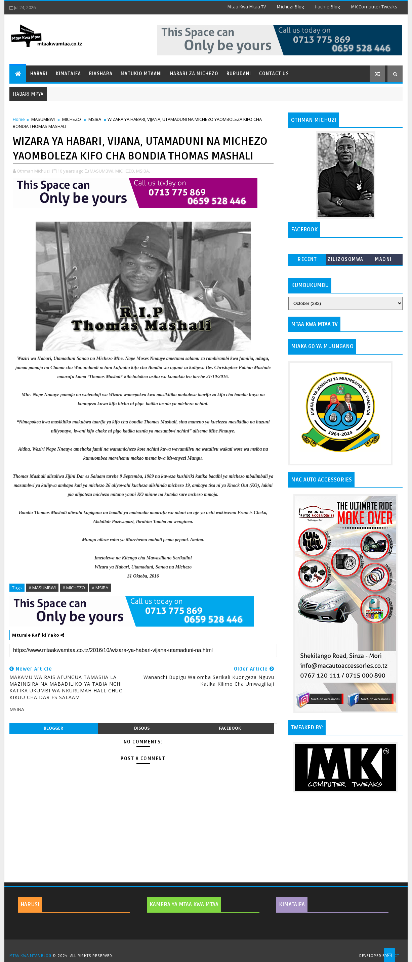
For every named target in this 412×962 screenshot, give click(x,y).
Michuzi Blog (290, 7)
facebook (230, 728)
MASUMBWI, (102, 171)
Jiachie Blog (327, 7)
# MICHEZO (74, 588)
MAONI (383, 259)
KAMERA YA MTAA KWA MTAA (184, 904)
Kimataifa (68, 74)
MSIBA (94, 119)
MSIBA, (143, 171)
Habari (39, 74)
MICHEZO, (125, 171)
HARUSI (29, 904)
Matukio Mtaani (141, 74)
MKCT (394, 955)
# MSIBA (100, 588)
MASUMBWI (43, 119)
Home (19, 119)
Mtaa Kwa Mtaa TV (246, 7)
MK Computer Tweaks (374, 7)
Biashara (101, 74)
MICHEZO (71, 119)
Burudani (238, 74)
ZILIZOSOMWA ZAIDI (345, 261)
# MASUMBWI (42, 588)
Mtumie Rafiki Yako (38, 635)
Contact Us (274, 74)
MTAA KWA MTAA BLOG (30, 955)
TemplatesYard (208, 947)
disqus (142, 728)
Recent (307, 259)
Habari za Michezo (194, 74)
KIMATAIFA (292, 904)
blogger (53, 728)
